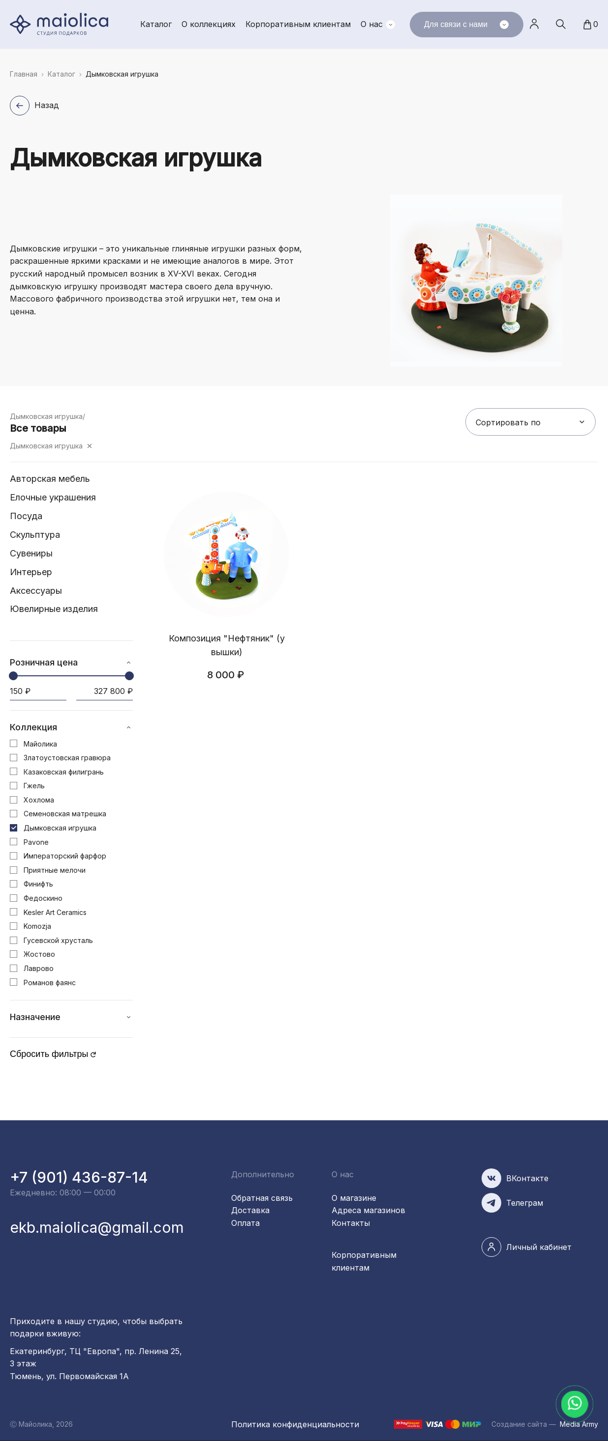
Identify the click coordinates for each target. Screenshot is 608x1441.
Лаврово (39, 968)
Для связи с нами (466, 24)
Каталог (156, 24)
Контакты (351, 1223)
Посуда (26, 516)
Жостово (39, 954)
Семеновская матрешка (65, 813)
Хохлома (39, 800)
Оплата (245, 1223)
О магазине (354, 1198)
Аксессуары (36, 590)
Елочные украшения (53, 497)
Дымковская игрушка (46, 446)
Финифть (38, 884)
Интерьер (31, 572)
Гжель (34, 785)
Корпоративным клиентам (298, 24)
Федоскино (43, 898)
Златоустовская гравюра (67, 757)
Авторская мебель (50, 478)
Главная (23, 74)
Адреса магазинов (368, 1210)
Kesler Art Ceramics (55, 912)
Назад (46, 105)
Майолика (40, 744)
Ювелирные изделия (54, 609)
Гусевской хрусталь (58, 940)
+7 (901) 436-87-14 (79, 1177)
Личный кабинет (534, 24)
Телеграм (524, 1203)
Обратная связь (262, 1198)
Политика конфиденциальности (295, 1424)
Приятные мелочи (55, 870)
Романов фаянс (50, 982)
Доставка (250, 1210)
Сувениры (31, 553)
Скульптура (35, 534)
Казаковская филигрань (64, 772)
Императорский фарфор (65, 856)
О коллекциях (209, 24)
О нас (372, 24)
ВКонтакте (527, 1178)
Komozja (37, 926)
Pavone (36, 842)
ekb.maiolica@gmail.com (97, 1227)
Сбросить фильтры (49, 1054)
